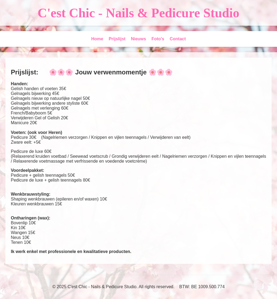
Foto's (157, 39)
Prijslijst (117, 39)
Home (97, 39)
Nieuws (138, 39)
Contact (178, 39)
